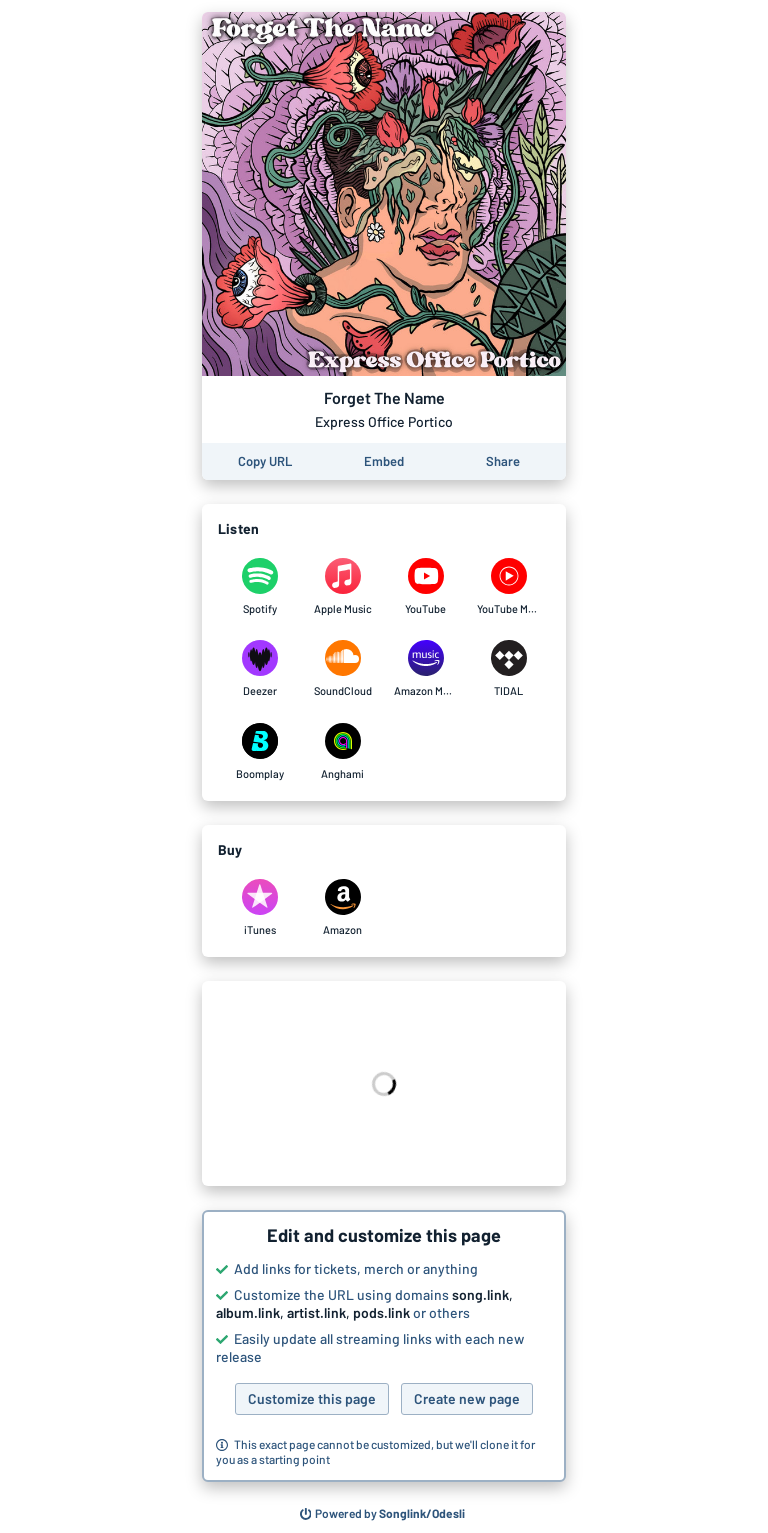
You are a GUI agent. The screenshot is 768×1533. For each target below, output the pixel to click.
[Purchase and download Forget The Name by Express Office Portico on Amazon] (342, 908)
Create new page (467, 1398)
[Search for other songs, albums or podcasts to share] (383, 1514)
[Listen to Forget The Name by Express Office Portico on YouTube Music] (508, 587)
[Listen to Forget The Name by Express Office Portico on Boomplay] (259, 752)
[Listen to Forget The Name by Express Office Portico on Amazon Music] (425, 669)
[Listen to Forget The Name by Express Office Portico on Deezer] (259, 669)
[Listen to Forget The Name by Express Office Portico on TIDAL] (508, 669)
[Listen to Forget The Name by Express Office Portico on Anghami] (342, 752)
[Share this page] (503, 461)
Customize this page (312, 1398)
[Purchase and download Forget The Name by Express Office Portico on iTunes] (259, 908)
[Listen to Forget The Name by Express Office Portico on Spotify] (259, 587)
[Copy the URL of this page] (265, 461)
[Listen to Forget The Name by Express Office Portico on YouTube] (425, 587)
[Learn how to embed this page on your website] (384, 461)
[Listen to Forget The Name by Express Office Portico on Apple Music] (342, 587)
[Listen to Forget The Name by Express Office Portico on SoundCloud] (342, 669)
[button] (384, 1346)
